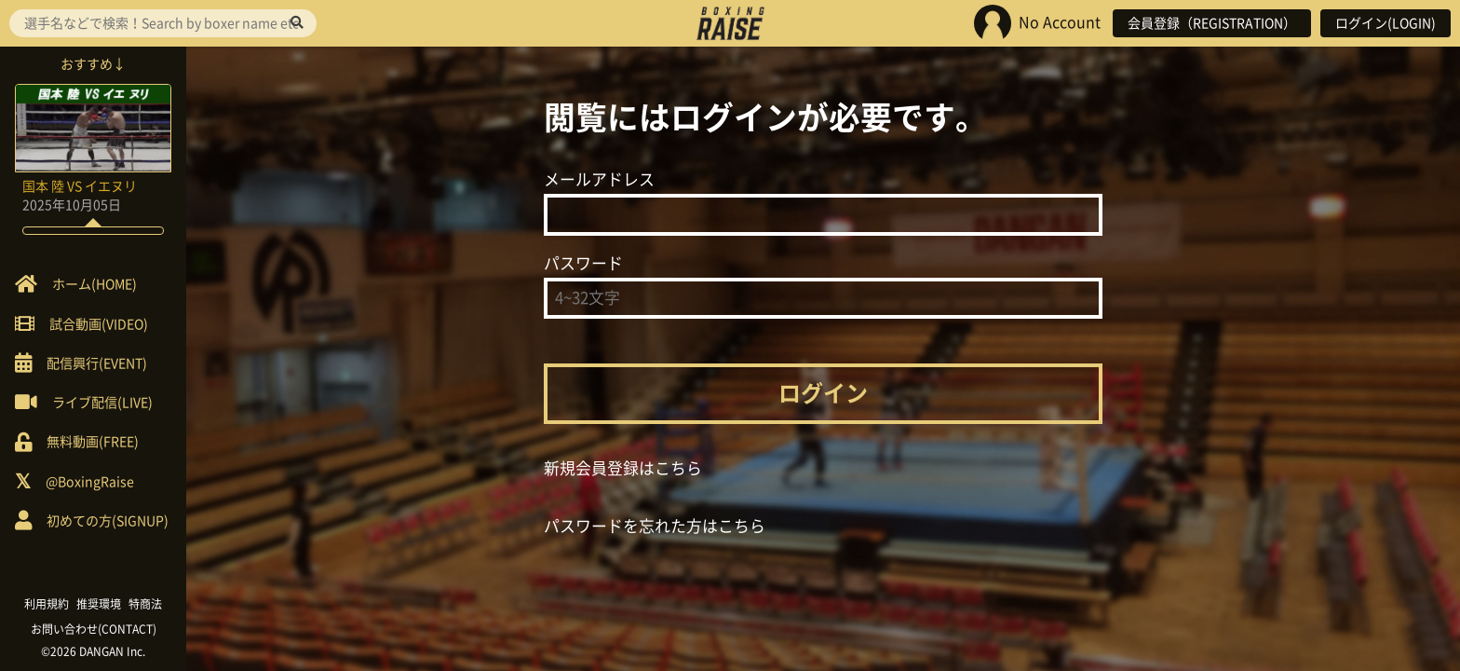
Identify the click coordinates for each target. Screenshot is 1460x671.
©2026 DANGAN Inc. (93, 651)
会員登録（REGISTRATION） (1212, 23)
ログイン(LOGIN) (1385, 23)
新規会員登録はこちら (623, 468)
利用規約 (46, 603)
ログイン (823, 393)
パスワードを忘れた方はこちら (654, 526)
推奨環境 (98, 603)
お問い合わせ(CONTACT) (93, 629)
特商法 (145, 603)
